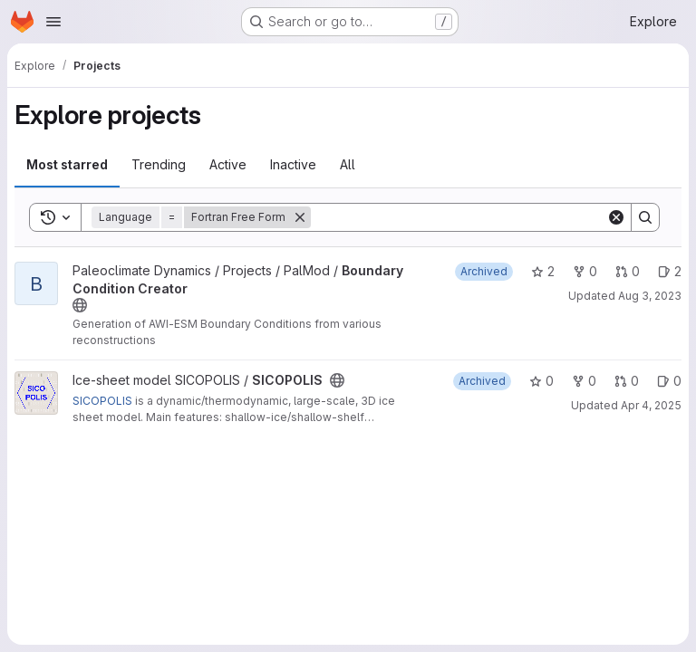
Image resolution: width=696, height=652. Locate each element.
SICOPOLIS (102, 401)
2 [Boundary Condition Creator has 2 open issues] (670, 271)
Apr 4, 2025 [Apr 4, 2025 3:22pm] (651, 405)
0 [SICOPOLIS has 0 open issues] (669, 380)
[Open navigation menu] (53, 21)
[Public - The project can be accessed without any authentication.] (79, 305)
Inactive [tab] (293, 164)
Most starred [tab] (67, 164)
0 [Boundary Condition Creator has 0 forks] (585, 271)
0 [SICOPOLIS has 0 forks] (584, 380)
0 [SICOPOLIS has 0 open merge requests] (626, 380)
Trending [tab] (158, 164)
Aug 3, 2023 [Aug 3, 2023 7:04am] (650, 295)
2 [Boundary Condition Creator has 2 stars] (543, 271)
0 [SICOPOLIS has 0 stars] (541, 380)
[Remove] (300, 217)
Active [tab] (227, 164)
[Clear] (616, 217)
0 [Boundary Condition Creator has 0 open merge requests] (627, 271)
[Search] (458, 217)
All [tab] (347, 164)
